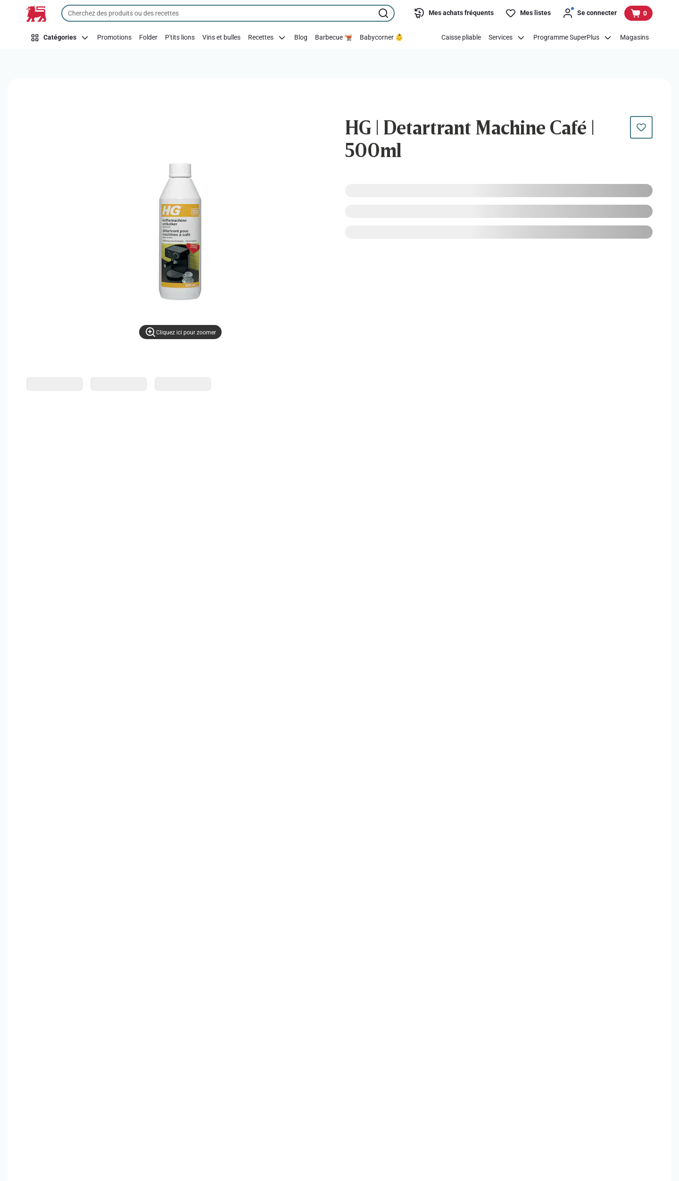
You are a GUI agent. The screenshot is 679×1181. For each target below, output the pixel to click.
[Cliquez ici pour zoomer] (180, 332)
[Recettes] (267, 37)
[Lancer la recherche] (384, 13)
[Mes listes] (528, 13)
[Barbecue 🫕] (333, 37)
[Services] (507, 37)
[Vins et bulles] (221, 37)
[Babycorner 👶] (381, 37)
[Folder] (148, 37)
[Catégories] (59, 37)
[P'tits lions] (180, 37)
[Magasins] (634, 37)
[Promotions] (114, 37)
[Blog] (300, 37)
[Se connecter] (589, 13)
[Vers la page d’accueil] (36, 14)
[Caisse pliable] (461, 37)
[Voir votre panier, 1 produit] (638, 13)
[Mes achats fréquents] (453, 13)
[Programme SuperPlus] (573, 37)
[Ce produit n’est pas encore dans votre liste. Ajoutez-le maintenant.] (641, 127)
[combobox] (228, 13)
